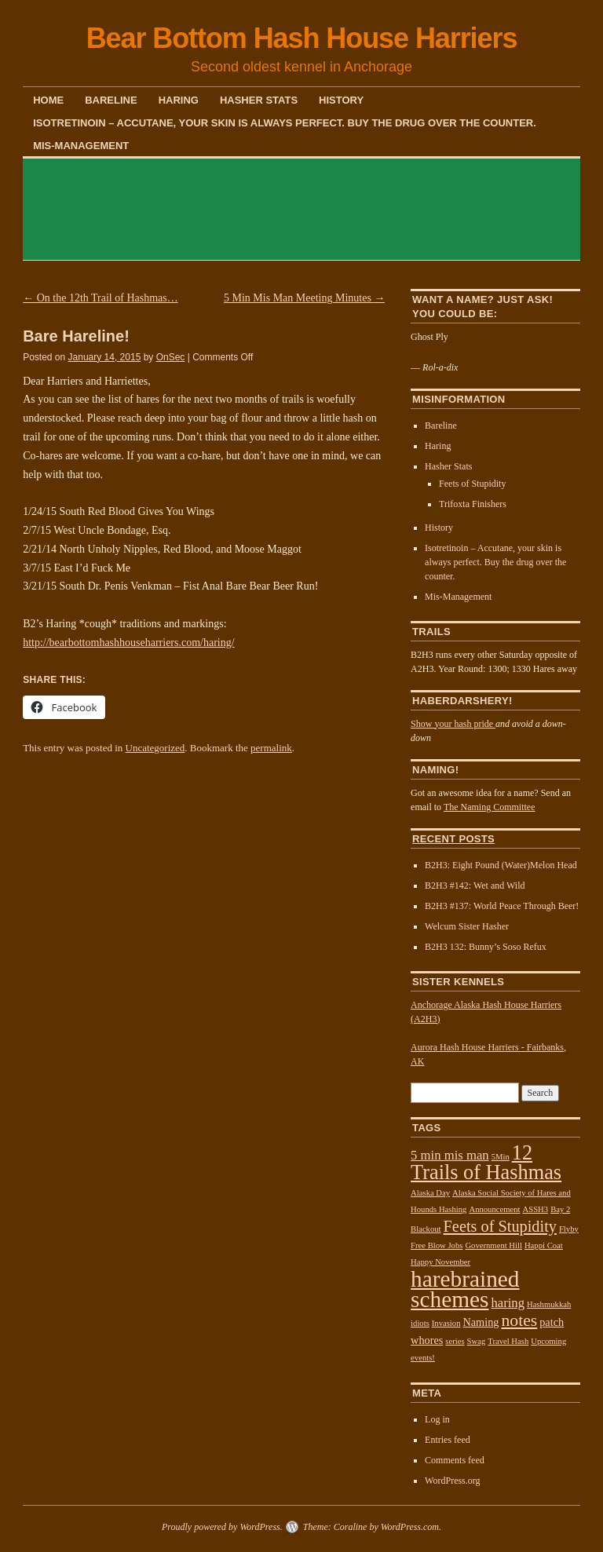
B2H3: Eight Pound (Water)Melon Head (501, 865)
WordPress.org (452, 1480)
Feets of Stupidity (472, 483)
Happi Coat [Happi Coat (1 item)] (543, 1245)
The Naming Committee (489, 807)
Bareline (111, 100)
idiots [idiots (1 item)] (420, 1323)
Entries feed (447, 1439)
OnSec (170, 357)
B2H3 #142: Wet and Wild (474, 885)
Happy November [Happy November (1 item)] (440, 1262)
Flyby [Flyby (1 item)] (569, 1229)
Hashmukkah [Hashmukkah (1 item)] (549, 1304)
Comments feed (454, 1460)
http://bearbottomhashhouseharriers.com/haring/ (128, 642)
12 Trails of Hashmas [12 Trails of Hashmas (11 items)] (486, 1162)
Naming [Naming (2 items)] (480, 1322)
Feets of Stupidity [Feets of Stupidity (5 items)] (500, 1226)
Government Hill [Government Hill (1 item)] (493, 1245)
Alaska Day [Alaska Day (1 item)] (430, 1193)
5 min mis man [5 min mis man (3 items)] (450, 1155)
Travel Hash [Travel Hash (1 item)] (508, 1341)
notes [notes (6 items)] (519, 1320)
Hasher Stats (259, 100)
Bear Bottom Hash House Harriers (301, 38)
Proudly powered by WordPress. (222, 1526)
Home (48, 100)
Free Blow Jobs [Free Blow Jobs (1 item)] (436, 1245)
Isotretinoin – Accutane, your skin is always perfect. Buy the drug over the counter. (284, 123)
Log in (437, 1419)
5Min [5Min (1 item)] (501, 1156)
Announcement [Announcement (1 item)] (494, 1209)
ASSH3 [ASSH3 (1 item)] (536, 1209)
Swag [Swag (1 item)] (476, 1341)
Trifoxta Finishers (472, 503)
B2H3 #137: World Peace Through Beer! (502, 905)
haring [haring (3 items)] (507, 1302)
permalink (271, 748)
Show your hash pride (453, 723)
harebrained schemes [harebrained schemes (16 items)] (465, 1289)
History (341, 100)
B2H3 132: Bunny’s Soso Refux (485, 946)
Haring (179, 100)
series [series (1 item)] (454, 1341)
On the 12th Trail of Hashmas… (100, 298)
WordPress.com (410, 1526)
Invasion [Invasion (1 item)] (446, 1323)
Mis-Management (81, 146)
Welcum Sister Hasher (467, 926)
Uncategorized (155, 748)
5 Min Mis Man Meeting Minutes (304, 298)
